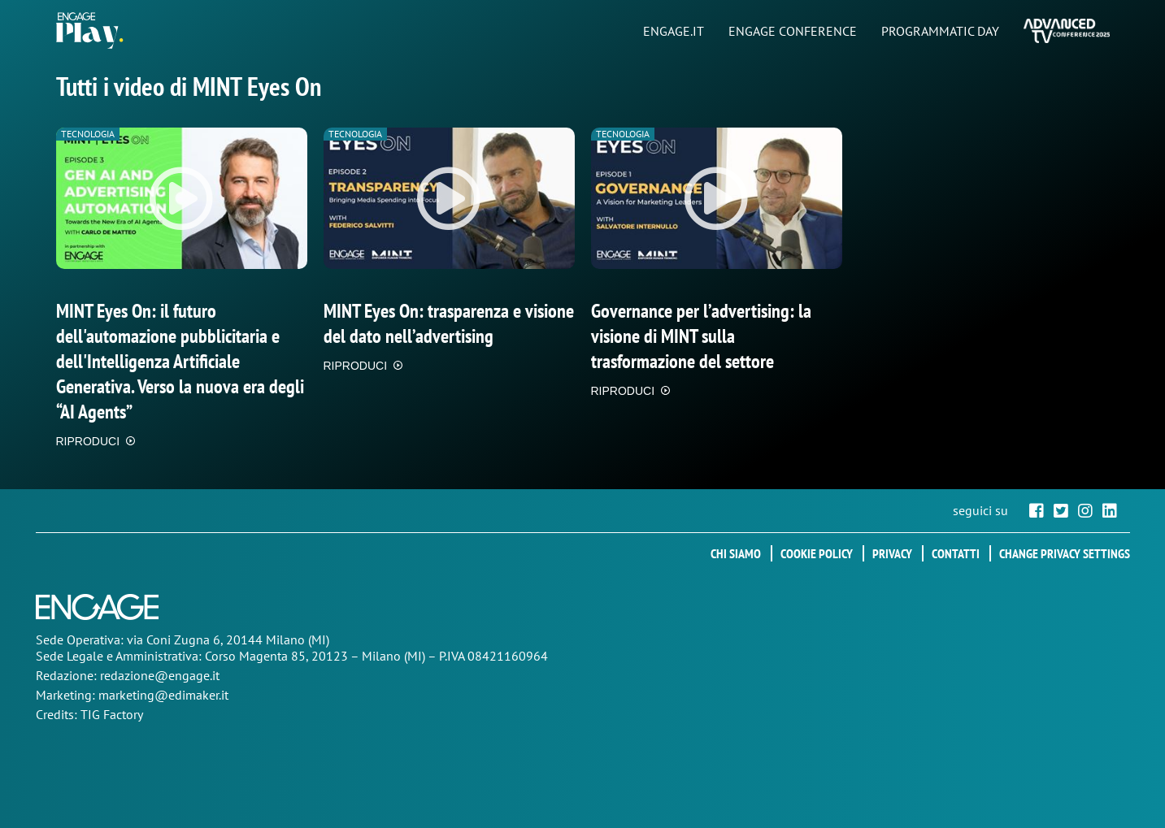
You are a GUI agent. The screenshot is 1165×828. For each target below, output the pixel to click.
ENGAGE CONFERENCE (792, 31)
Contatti (956, 553)
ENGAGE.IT (673, 31)
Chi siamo (736, 553)
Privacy (892, 553)
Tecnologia (88, 134)
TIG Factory (111, 714)
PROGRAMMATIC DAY (940, 31)
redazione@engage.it (160, 675)
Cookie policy (816, 553)
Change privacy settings (1064, 553)
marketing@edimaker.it (163, 695)
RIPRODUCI (88, 441)
